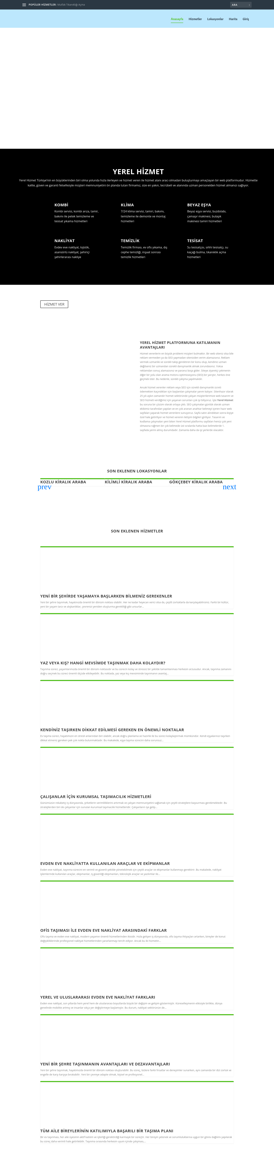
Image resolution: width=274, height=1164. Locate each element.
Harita (233, 19)
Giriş (246, 19)
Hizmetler (195, 19)
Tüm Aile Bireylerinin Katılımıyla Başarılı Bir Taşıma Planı (106, 1130)
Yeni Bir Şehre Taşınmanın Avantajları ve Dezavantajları (105, 1063)
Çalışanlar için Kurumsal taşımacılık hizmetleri (95, 796)
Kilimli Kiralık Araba (128, 481)
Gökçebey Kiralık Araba (196, 481)
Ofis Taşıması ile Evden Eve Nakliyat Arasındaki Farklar (103, 929)
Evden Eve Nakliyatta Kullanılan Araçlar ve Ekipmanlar (105, 863)
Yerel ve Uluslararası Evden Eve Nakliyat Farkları (97, 996)
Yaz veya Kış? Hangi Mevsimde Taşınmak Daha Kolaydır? (102, 662)
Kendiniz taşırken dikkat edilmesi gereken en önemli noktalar (112, 729)
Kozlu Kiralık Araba (63, 481)
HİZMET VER (54, 303)
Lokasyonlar (215, 19)
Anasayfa (177, 19)
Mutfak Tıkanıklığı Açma (71, 4)
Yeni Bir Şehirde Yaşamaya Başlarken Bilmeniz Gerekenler (106, 595)
